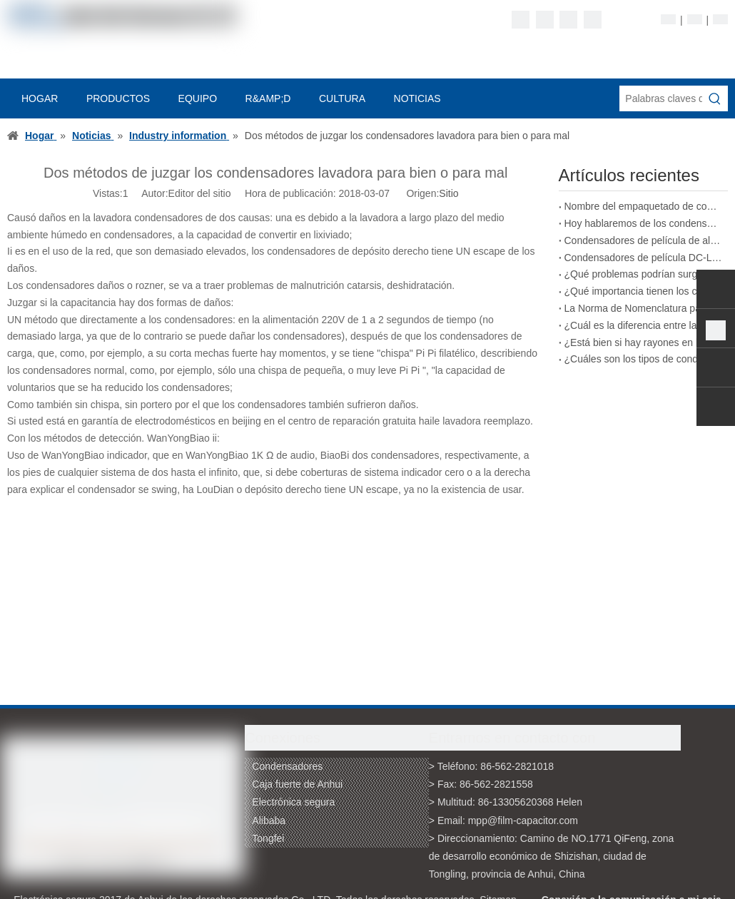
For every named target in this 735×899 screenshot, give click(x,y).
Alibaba (268, 820)
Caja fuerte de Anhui (297, 784)
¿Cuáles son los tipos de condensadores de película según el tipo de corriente (643, 359)
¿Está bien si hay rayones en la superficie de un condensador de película (643, 342)
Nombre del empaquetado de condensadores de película (643, 206)
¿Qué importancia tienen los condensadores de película (643, 291)
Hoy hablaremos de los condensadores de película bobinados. (643, 223)
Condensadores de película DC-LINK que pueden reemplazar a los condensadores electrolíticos (643, 257)
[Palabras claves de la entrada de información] (660, 98)
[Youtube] (593, 20)
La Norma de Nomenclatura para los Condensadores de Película (643, 308)
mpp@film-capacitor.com (523, 820)
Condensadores (287, 766)
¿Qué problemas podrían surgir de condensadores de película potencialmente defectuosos (643, 274)
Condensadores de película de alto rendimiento (643, 240)
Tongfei (268, 838)
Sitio (448, 193)
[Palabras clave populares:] (715, 98)
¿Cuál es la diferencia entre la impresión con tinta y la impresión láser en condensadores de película (643, 325)
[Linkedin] (545, 20)
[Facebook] (520, 20)
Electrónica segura (293, 802)
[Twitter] (568, 20)
